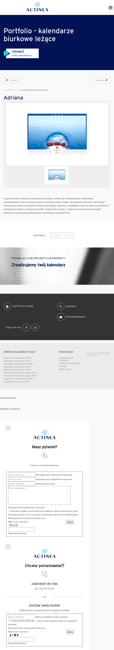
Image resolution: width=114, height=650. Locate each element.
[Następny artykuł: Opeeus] (102, 80)
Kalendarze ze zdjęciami (66, 359)
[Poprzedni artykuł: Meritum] (12, 80)
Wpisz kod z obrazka (18, 522)
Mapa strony (65, 369)
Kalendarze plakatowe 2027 (17, 367)
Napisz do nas (20, 274)
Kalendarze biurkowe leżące (35, 90)
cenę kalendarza (18, 53)
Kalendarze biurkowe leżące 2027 (20, 372)
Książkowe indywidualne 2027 (18, 378)
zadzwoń (66, 306)
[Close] (8, 428)
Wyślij (70, 522)
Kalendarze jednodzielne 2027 (18, 364)
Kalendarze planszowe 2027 (17, 370)
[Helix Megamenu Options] (110, 7)
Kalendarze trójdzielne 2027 (17, 361)
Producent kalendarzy (69, 363)
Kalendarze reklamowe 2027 (18, 358)
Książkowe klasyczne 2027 (17, 381)
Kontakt (62, 366)
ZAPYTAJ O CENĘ (18, 306)
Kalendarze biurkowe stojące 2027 (20, 375)
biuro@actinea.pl (71, 317)
